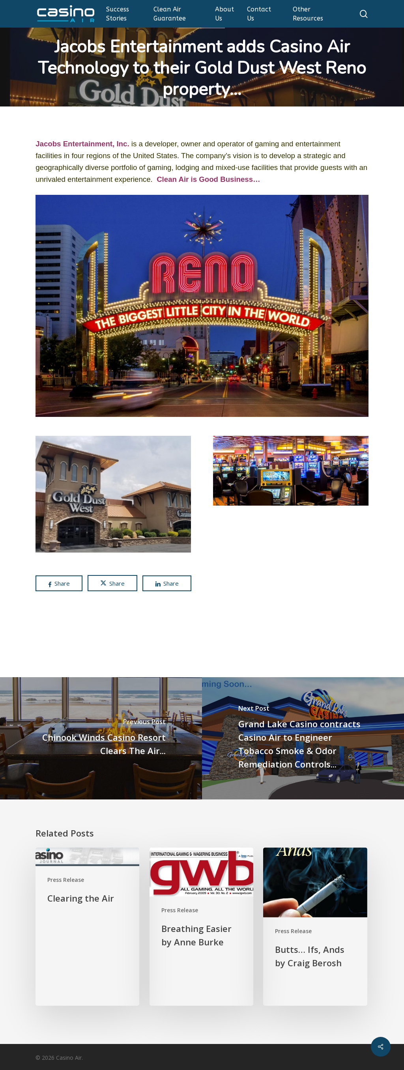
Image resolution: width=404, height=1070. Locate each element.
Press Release (65, 879)
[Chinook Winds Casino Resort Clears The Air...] (101, 738)
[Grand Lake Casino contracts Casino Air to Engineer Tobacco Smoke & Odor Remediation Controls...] (303, 738)
